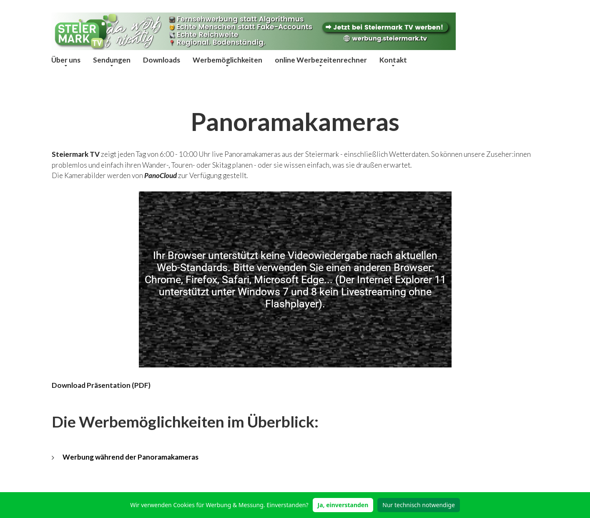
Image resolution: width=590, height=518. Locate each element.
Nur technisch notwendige (418, 505)
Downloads (161, 59)
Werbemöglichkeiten (227, 59)
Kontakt (393, 59)
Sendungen (112, 59)
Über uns (65, 59)
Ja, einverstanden (343, 505)
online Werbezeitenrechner (321, 59)
